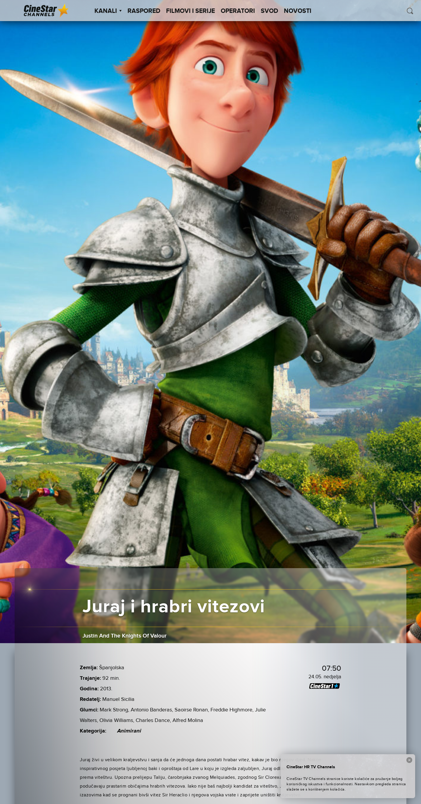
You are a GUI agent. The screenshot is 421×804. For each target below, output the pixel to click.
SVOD (269, 11)
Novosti (297, 11)
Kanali (108, 11)
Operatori (238, 11)
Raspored (143, 11)
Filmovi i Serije (190, 11)
